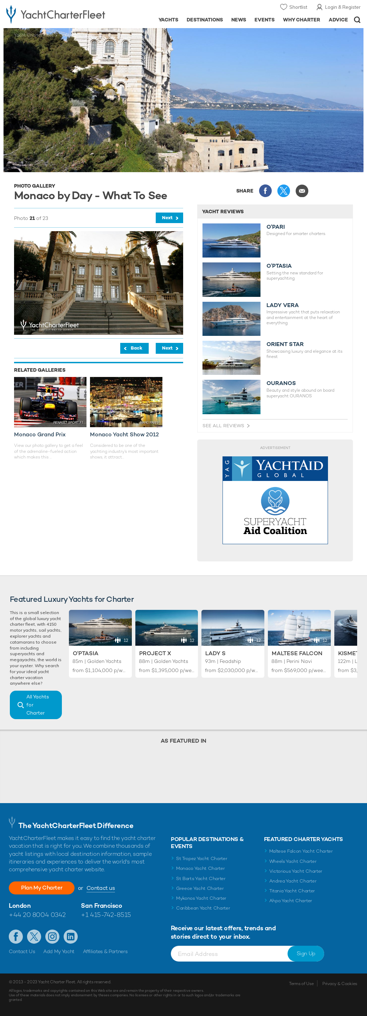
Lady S (215, 653)
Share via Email (302, 190)
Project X (155, 653)
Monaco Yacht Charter (200, 868)
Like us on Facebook (16, 937)
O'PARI (275, 227)
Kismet (348, 653)
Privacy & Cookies (339, 983)
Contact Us (22, 951)
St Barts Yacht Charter (201, 878)
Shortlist (298, 7)
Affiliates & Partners (105, 951)
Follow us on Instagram (52, 937)
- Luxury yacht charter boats (57, 14)
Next (167, 218)
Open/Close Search (357, 20)
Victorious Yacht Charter (295, 871)
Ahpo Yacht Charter (290, 901)
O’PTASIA (279, 266)
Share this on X (283, 190)
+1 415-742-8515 (106, 915)
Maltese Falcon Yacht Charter (301, 851)
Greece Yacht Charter (200, 888)
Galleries (68, 35)
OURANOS (281, 383)
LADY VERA (282, 305)
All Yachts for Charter (37, 704)
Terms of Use (301, 983)
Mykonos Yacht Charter (201, 898)
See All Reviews (223, 426)
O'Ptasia (85, 653)
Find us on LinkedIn (71, 937)
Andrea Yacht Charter (293, 881)
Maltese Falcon (297, 653)
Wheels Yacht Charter (293, 861)
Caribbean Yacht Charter (203, 908)
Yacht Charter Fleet (33, 35)
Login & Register (343, 7)
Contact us (101, 888)
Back (136, 348)
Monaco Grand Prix (40, 434)
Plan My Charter (42, 887)
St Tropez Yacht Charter (201, 858)
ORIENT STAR (285, 344)
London (20, 905)
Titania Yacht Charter (292, 891)
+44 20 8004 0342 (37, 915)
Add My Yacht (59, 951)
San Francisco (101, 905)
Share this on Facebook (265, 190)
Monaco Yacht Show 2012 (124, 434)
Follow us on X (34, 937)
